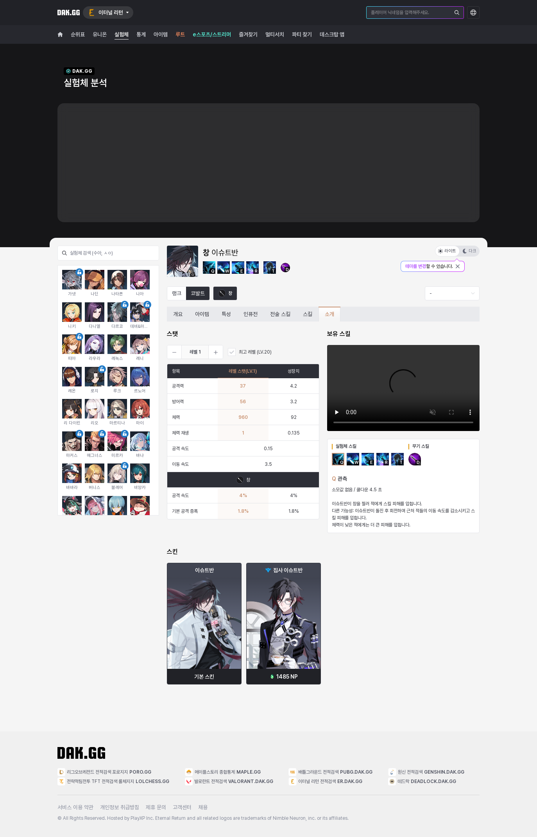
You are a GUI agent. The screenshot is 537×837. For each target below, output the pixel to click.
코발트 (198, 293)
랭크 (176, 293)
